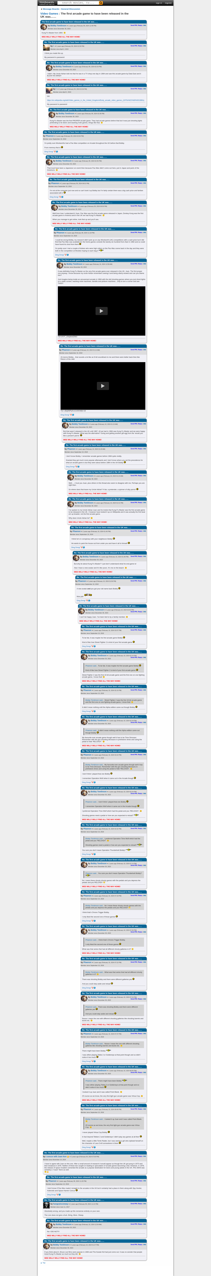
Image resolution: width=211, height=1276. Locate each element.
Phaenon (50, 136)
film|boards (46, 3)
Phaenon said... (91, 666)
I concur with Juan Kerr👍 (57, 1156)
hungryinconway (60, 1204)
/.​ (53, 46)
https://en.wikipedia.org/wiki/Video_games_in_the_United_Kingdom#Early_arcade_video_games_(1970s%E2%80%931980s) (95, 100)
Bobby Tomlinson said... (94, 700)
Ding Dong (48, 152)
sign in (159, 3)
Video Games (49, 13)
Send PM (134, 25)
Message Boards (51, 9)
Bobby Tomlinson (58, 25)
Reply (140, 25)
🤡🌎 (56, 152)
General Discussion (70, 9)
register (168, 3)
